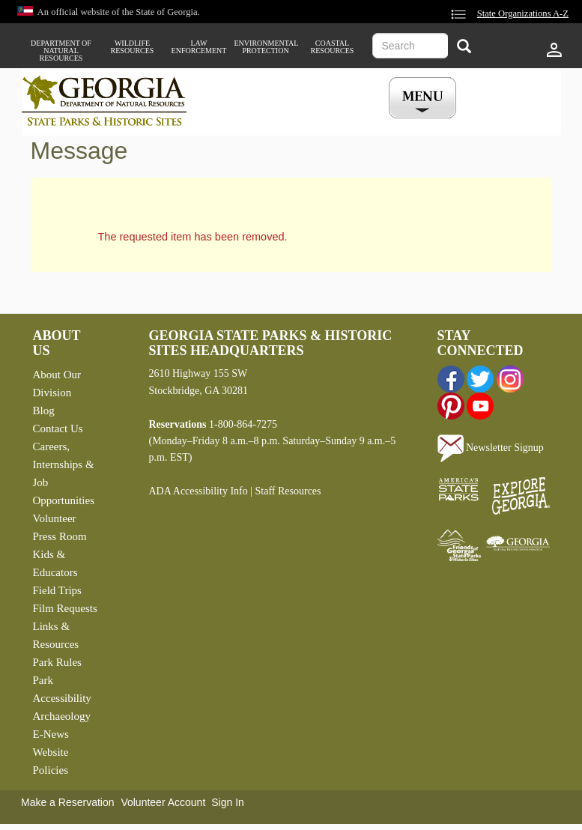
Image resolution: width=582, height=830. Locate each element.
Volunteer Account (163, 802)
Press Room (60, 536)
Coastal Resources (332, 47)
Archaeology (62, 716)
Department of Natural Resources (61, 51)
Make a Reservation (68, 802)
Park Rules (57, 662)
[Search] (464, 47)
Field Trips (57, 590)
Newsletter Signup (490, 447)
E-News (51, 734)
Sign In (227, 802)
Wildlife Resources (132, 47)
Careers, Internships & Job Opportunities (64, 473)
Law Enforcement (199, 47)
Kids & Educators (55, 563)
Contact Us (58, 428)
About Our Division (57, 384)
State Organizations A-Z (523, 13)
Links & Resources (56, 635)
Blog (44, 410)
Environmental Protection (265, 47)
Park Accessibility (62, 689)
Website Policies (51, 761)
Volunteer (54, 518)
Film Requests (65, 608)
